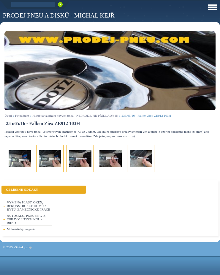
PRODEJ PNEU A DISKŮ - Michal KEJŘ (59, 15)
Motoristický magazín (21, 229)
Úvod (8, 115)
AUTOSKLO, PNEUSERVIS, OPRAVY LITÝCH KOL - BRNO (26, 219)
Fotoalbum (22, 115)
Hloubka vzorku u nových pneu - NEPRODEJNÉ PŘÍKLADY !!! (75, 115)
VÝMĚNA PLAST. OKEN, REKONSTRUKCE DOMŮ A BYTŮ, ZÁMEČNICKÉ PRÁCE (28, 205)
